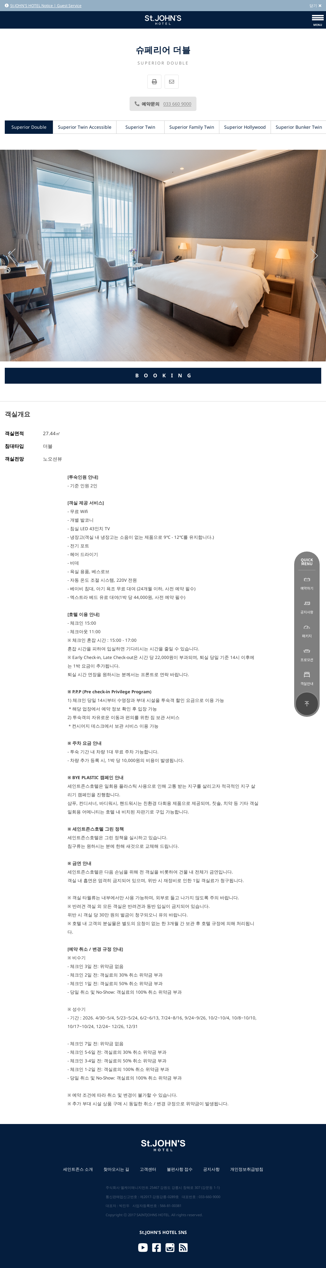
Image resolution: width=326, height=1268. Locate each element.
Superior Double (28, 127)
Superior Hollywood (245, 127)
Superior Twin (140, 127)
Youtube (143, 1247)
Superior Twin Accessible (84, 127)
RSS (183, 1247)
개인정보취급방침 (246, 1169)
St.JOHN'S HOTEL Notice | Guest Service (43, 5)
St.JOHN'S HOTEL (163, 20)
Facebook (156, 1247)
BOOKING (165, 375)
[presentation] (12, 256)
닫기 (315, 5)
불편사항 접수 (180, 1169)
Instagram (170, 1247)
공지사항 (211, 1169)
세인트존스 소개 (78, 1169)
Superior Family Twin (191, 127)
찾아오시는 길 (116, 1169)
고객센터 (148, 1169)
